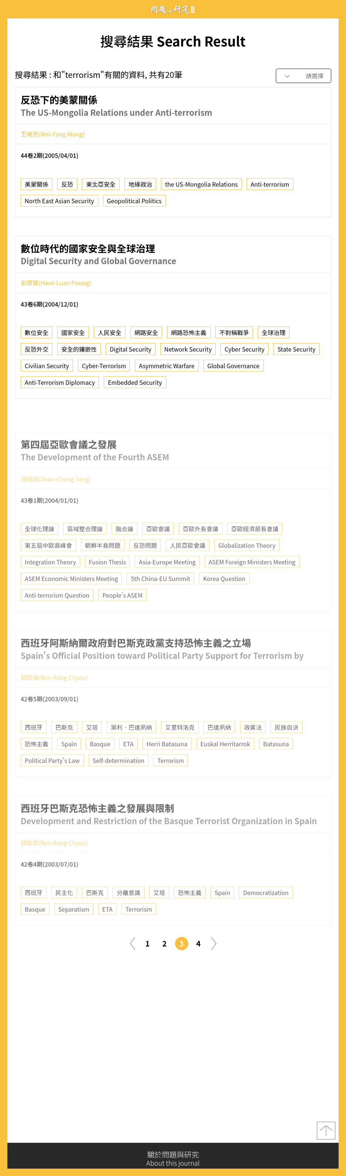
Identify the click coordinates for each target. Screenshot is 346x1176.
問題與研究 (173, 9)
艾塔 (92, 743)
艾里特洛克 (180, 743)
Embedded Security (135, 384)
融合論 (124, 545)
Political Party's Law (52, 777)
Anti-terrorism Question (57, 611)
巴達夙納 (219, 743)
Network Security (188, 351)
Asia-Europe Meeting (167, 578)
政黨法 (253, 743)
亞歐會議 (158, 545)
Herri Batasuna (167, 760)
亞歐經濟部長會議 (254, 545)
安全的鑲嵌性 (79, 351)
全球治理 (273, 335)
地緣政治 (140, 186)
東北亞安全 (101, 186)
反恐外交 (36, 351)
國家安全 (73, 335)
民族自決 (286, 743)
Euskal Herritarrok (225, 760)
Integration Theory (50, 578)
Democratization (265, 909)
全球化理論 (39, 545)
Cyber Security (244, 351)
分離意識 (128, 909)
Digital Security (130, 351)
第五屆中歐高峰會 (48, 562)
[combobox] (303, 76)
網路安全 (146, 335)
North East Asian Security (59, 203)
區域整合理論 (85, 545)
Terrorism (170, 777)
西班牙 (33, 743)
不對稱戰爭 (234, 335)
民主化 (64, 909)
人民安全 (109, 335)
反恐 (67, 186)
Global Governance (234, 368)
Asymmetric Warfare (166, 368)
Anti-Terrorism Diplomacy (60, 384)
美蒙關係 (36, 186)
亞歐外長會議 (200, 545)
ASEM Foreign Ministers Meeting (252, 578)
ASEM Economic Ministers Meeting (71, 595)
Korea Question (224, 595)
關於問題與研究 (173, 1158)
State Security (296, 351)
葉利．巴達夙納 (131, 743)
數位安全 (36, 335)
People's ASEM (122, 611)
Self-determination (118, 777)
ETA (128, 760)
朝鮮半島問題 (102, 562)
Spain (69, 760)
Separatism (73, 925)
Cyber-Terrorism (104, 368)
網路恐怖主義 (188, 335)
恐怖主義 (36, 760)
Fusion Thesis (107, 578)
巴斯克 (64, 743)
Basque (100, 760)
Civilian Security (47, 368)
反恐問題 (145, 562)
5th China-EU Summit (160, 595)
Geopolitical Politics (134, 203)
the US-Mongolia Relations (201, 186)
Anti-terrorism (270, 186)
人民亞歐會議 (187, 562)
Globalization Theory (246, 562)
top (326, 1133)
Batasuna (276, 760)
